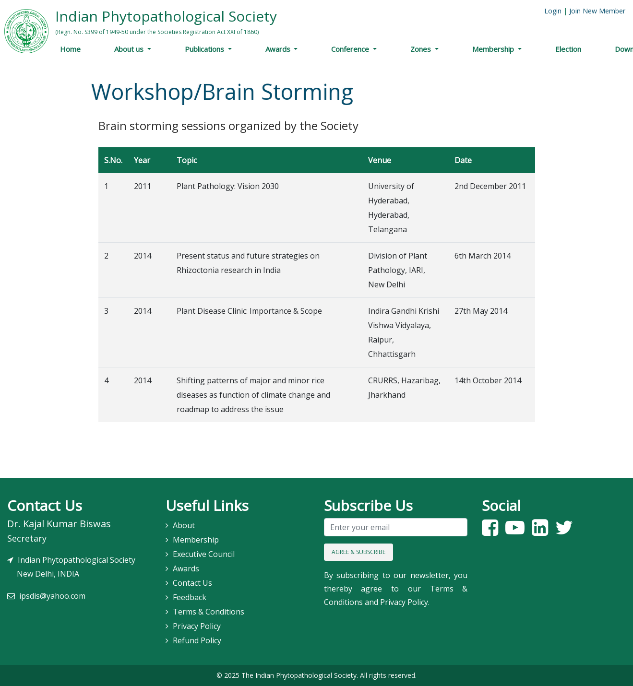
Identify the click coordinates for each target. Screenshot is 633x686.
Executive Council (204, 554)
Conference (351, 49)
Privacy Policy (197, 626)
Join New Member (597, 10)
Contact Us (192, 583)
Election (568, 49)
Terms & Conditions (208, 611)
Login (552, 10)
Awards (278, 49)
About (184, 525)
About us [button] (129, 49)
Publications (205, 49)
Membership (494, 49)
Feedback (189, 597)
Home (70, 49)
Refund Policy (197, 640)
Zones (421, 49)
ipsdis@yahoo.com (52, 596)
